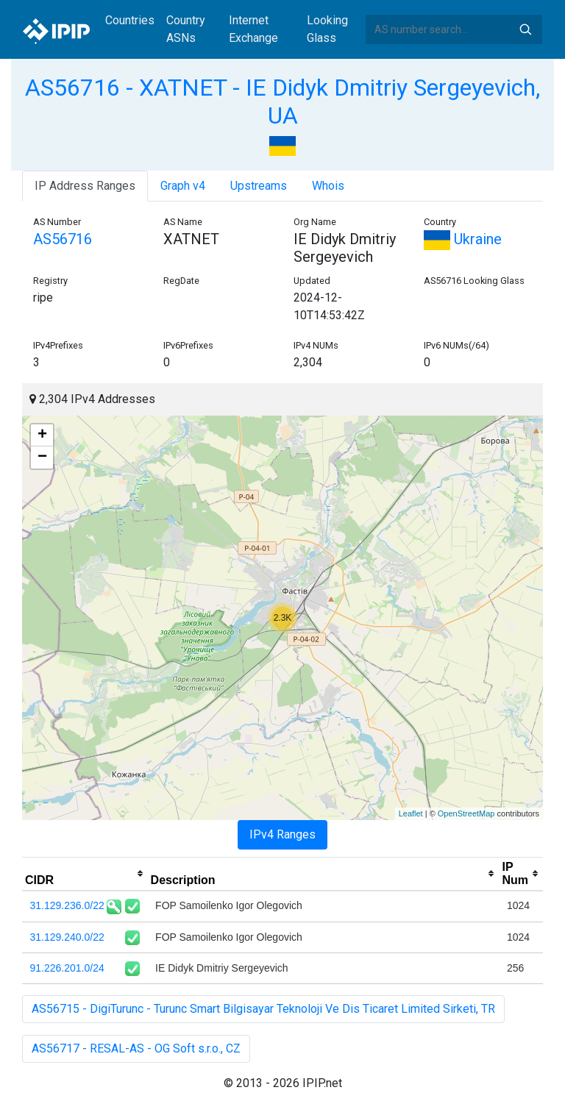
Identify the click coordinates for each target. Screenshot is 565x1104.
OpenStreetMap (466, 813)
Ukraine (463, 239)
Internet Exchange (253, 29)
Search (525, 29)
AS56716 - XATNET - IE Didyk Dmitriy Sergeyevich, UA (282, 101)
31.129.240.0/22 (67, 937)
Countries (129, 20)
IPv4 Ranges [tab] (282, 834)
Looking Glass (327, 29)
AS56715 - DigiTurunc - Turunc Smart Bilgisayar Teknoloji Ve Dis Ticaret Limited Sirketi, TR (263, 1009)
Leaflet (411, 813)
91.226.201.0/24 (67, 968)
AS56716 (62, 239)
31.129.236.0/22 (67, 905)
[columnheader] (85, 874)
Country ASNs (185, 29)
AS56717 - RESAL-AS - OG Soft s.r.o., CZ (136, 1048)
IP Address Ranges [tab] (85, 186)
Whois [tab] (328, 186)
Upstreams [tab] (258, 186)
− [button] (42, 457)
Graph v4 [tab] (182, 186)
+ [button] (42, 435)
